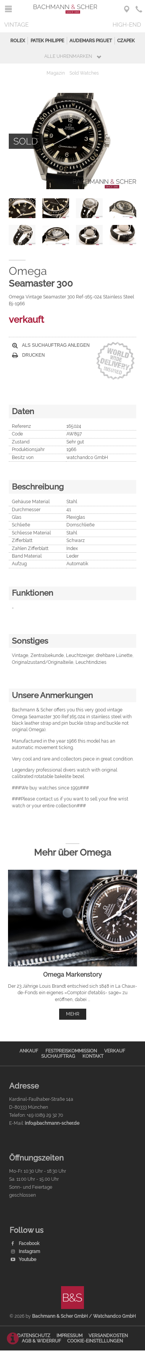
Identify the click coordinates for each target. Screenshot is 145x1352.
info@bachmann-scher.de (52, 1123)
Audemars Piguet (90, 40)
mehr (72, 1014)
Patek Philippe (47, 40)
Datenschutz (33, 1335)
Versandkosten (108, 1335)
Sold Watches (84, 73)
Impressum (69, 1335)
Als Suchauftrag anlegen (51, 345)
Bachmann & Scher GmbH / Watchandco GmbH (84, 1316)
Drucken (28, 355)
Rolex (17, 40)
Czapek (126, 40)
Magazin (56, 73)
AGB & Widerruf (41, 1341)
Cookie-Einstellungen (95, 1341)
